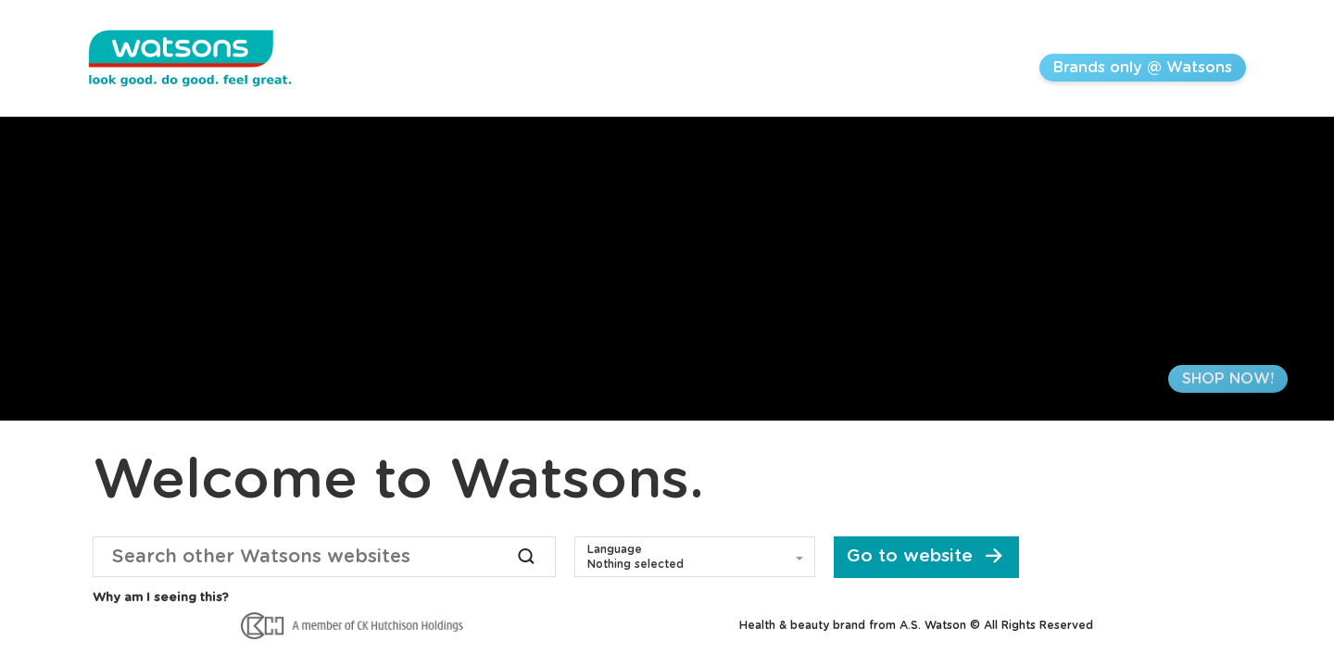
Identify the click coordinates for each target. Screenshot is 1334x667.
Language (614, 549)
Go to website (927, 556)
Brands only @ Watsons (1142, 67)
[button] (694, 556)
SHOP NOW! (1228, 378)
